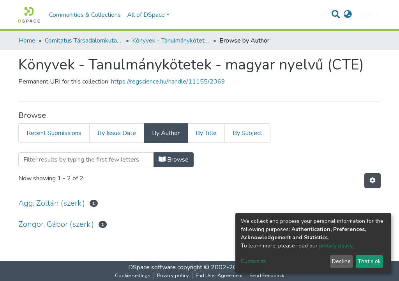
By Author (166, 133)
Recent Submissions (53, 133)
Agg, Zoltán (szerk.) (51, 203)
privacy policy (335, 245)
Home (27, 40)
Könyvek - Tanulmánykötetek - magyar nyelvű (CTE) (171, 40)
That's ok (369, 261)
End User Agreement (219, 275)
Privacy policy (173, 275)
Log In (365, 15)
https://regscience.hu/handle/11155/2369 (168, 81)
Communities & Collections (85, 15)
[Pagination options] (372, 180)
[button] (348, 15)
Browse (174, 159)
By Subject (247, 133)
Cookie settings (132, 275)
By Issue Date (116, 133)
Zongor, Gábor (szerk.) (56, 224)
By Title (206, 133)
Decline (341, 261)
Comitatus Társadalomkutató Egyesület (84, 40)
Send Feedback (266, 275)
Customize (253, 261)
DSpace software (152, 267)
